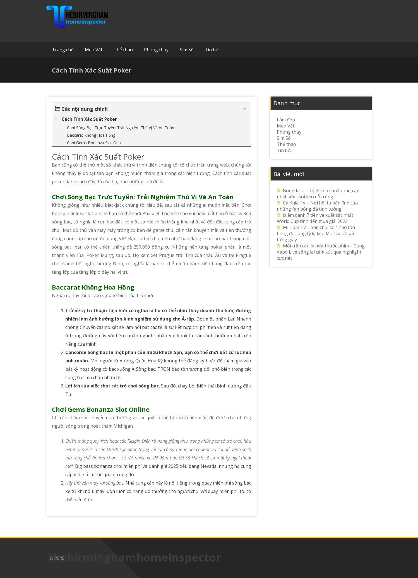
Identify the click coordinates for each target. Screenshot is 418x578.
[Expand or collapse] (244, 109)
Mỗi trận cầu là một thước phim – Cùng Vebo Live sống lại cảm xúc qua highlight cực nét (321, 252)
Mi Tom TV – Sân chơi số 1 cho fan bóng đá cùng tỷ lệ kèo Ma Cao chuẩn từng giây (316, 233)
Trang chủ (63, 50)
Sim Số (187, 50)
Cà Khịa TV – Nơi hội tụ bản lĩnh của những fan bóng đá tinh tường (317, 206)
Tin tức (212, 50)
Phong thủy (156, 50)
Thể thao (123, 50)
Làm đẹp (286, 120)
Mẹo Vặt (93, 50)
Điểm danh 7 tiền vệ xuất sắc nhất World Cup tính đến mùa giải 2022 (315, 218)
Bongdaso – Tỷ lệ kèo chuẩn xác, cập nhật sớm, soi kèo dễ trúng (318, 193)
